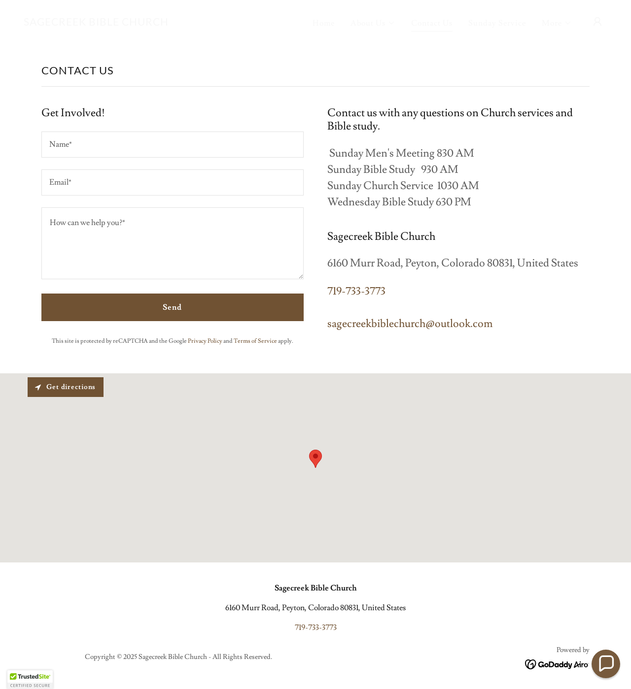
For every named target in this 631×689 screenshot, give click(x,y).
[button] (373, 23)
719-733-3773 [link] (356, 291)
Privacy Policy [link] (205, 341)
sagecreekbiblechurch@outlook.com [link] (409, 324)
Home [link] (324, 23)
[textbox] (172, 144)
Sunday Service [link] (497, 23)
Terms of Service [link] (255, 341)
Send (172, 307)
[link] (96, 23)
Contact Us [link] (432, 23)
